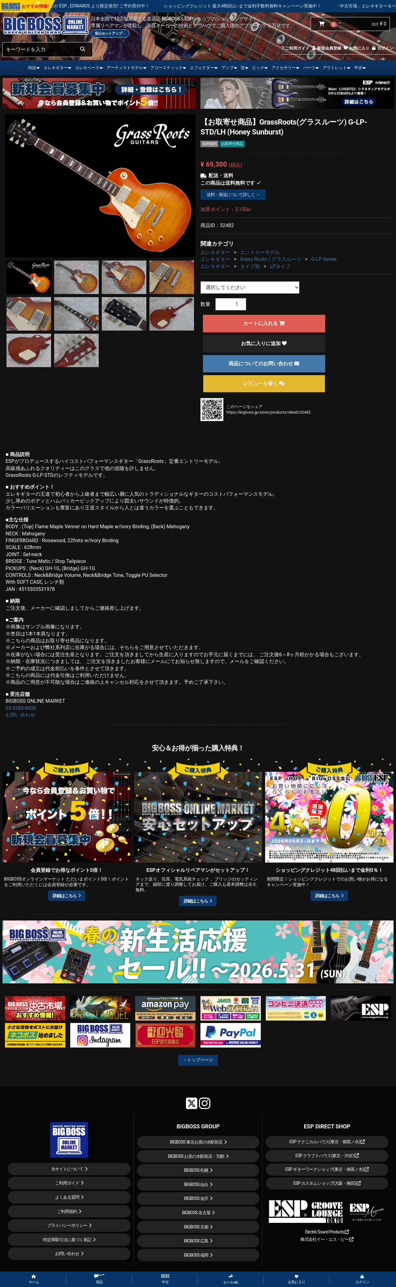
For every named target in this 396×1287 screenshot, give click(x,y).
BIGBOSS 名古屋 (196, 1212)
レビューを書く (264, 383)
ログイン (382, 48)
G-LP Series (324, 259)
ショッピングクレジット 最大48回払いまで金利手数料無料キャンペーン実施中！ (270, 5)
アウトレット (335, 67)
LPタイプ (280, 266)
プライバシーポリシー (67, 1225)
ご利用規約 (67, 1211)
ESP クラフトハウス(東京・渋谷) (327, 1155)
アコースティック (166, 67)
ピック (258, 67)
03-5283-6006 (21, 708)
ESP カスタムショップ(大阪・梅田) (327, 1183)
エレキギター (56, 67)
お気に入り (356, 48)
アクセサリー (284, 67)
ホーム (34, 1280)
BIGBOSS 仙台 (196, 1184)
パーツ (309, 67)
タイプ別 (250, 266)
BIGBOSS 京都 (196, 1226)
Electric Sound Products (327, 1231)
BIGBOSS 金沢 (196, 1198)
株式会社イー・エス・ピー (327, 1239)
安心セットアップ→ (110, 33)
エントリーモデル (260, 252)
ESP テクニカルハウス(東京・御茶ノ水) (327, 1141)
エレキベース (87, 67)
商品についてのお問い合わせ (264, 364)
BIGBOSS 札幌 (196, 1170)
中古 (358, 67)
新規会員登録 (326, 48)
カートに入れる (264, 323)
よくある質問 (67, 1197)
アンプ (228, 67)
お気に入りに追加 (264, 343)
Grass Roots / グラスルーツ (270, 259)
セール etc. (231, 1279)
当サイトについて (67, 1168)
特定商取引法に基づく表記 (67, 1239)
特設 (32, 67)
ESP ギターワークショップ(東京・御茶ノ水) (327, 1169)
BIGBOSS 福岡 (196, 1255)
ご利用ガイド (295, 48)
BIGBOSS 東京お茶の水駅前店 (196, 1142)
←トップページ (198, 1059)
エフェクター (202, 67)
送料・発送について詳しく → (233, 194)
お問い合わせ (20, 715)
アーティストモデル (125, 67)
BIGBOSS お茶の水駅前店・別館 (196, 1156)
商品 (99, 1279)
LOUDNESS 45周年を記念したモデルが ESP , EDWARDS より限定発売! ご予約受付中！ (94, 5)
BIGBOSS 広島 (196, 1240)
